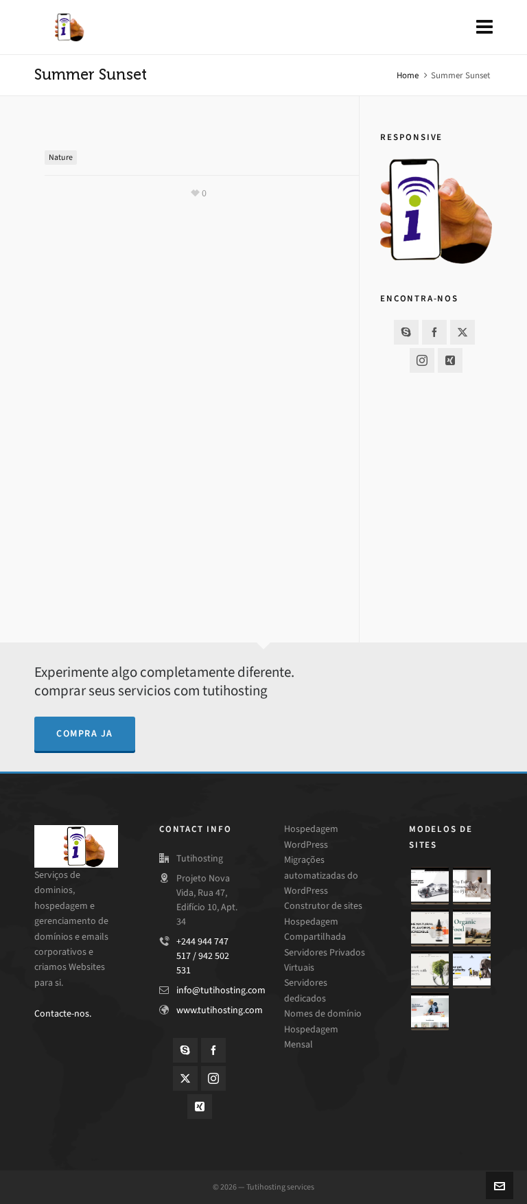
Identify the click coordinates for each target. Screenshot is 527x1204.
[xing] (450, 360)
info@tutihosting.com (221, 990)
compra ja (84, 733)
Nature (61, 157)
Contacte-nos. (62, 1013)
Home (408, 75)
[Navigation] (484, 27)
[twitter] (462, 332)
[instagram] (422, 360)
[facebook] (434, 332)
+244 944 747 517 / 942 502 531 (202, 956)
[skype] (406, 332)
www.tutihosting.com (219, 1010)
